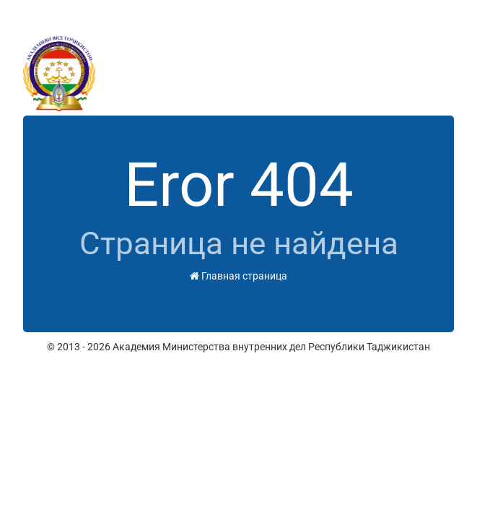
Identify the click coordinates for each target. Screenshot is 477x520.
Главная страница (238, 276)
